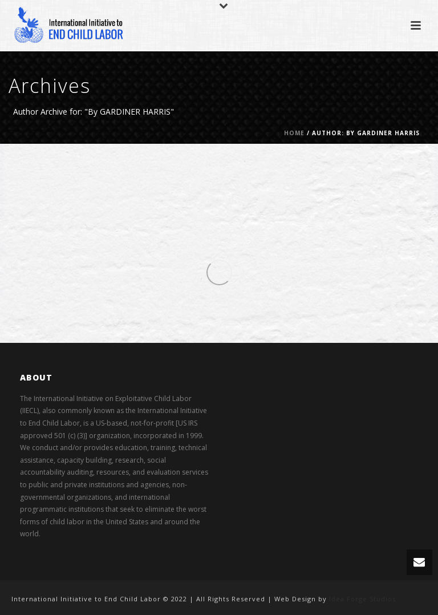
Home (294, 133)
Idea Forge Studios (362, 598)
